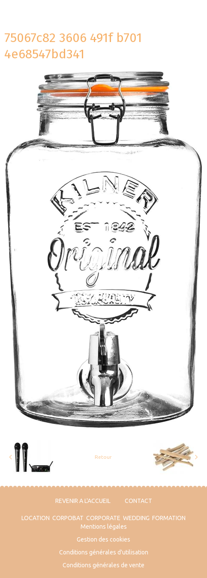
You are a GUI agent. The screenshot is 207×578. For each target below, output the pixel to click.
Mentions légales (104, 526)
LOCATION (35, 518)
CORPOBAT (68, 518)
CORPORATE (103, 518)
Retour (103, 457)
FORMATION (169, 518)
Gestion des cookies (103, 539)
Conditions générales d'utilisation (103, 552)
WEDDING (136, 518)
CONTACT (138, 500)
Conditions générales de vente (103, 565)
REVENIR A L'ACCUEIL (83, 500)
